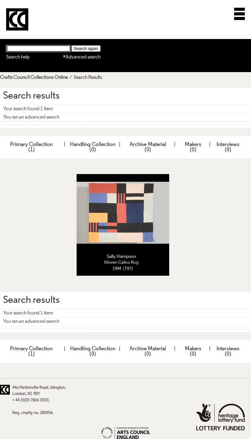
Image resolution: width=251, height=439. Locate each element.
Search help (18, 57)
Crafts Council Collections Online (34, 77)
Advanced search (83, 57)
